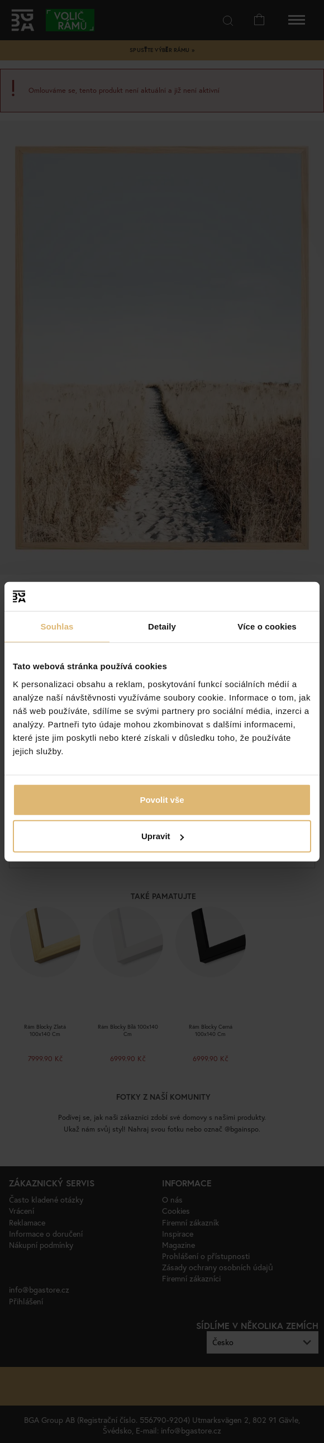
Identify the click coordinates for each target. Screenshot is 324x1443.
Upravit (162, 836)
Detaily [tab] (162, 626)
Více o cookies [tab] (267, 626)
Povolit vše (162, 799)
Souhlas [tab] (56, 626)
